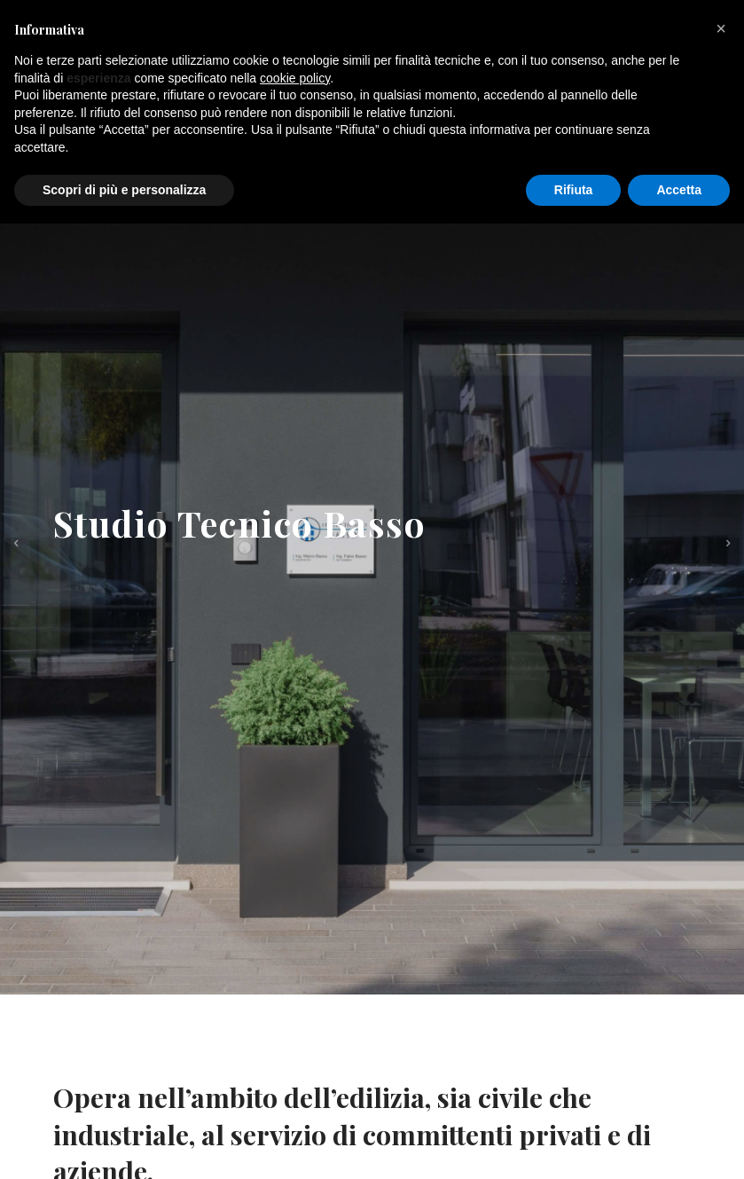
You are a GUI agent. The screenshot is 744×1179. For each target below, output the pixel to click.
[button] (721, 28)
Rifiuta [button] (573, 190)
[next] (728, 544)
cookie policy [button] (295, 78)
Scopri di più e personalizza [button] (124, 190)
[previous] (16, 544)
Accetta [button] (678, 190)
